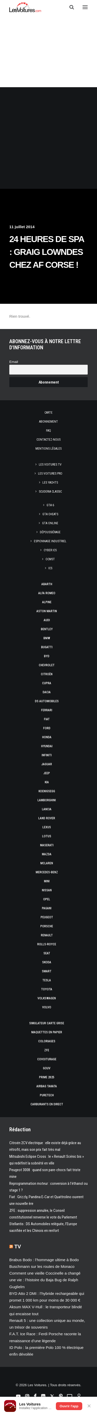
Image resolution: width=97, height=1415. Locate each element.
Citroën (47, 674)
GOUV (46, 1068)
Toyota (46, 989)
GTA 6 (50, 505)
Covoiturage (46, 1059)
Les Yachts (50, 482)
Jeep (46, 773)
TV (17, 1246)
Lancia (46, 809)
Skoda (46, 962)
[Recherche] (69, 7)
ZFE (46, 1050)
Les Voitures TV (50, 464)
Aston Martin (46, 611)
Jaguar (46, 764)
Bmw (46, 638)
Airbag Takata (46, 1086)
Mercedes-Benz (47, 872)
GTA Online (50, 523)
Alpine (46, 602)
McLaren (46, 863)
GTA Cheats (50, 514)
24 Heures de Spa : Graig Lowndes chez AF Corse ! (46, 252)
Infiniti (47, 755)
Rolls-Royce (46, 944)
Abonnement (48, 421)
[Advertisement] (48, 138)
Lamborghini (47, 800)
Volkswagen (47, 998)
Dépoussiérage (50, 532)
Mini (47, 881)
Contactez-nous (48, 439)
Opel (46, 899)
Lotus (46, 836)
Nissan (47, 890)
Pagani (46, 908)
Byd (46, 656)
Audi (47, 620)
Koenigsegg (47, 791)
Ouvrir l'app (69, 1406)
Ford (46, 728)
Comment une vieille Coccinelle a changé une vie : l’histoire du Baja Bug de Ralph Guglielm (44, 1280)
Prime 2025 (46, 1077)
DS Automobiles (47, 701)
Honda (46, 737)
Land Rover (46, 818)
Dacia (47, 692)
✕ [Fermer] (89, 1406)
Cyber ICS (50, 550)
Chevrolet (47, 665)
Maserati (47, 845)
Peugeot (47, 917)
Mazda (46, 854)
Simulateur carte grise (46, 1023)
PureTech (47, 1095)
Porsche (46, 926)
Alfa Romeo (46, 593)
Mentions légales (48, 448)
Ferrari (46, 710)
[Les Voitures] (25, 7)
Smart (46, 971)
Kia (47, 782)
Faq (48, 430)
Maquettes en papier (46, 1032)
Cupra (46, 683)
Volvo (46, 1007)
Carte (48, 412)
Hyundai (47, 746)
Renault (47, 935)
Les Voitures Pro (50, 473)
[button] (85, 7)
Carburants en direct (47, 1104)
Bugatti (47, 647)
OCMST (50, 559)
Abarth (46, 584)
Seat (46, 953)
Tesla (46, 980)
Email (13, 362)
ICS (50, 568)
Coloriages (46, 1041)
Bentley (47, 629)
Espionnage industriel (50, 541)
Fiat (47, 719)
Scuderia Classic (50, 491)
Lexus (46, 827)
